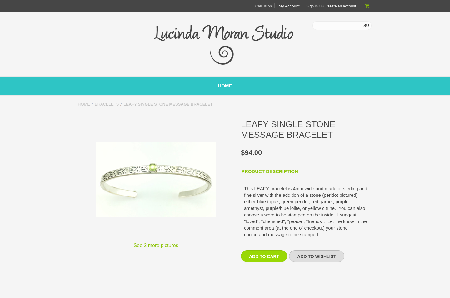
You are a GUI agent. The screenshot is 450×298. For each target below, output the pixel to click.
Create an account (340, 6)
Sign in (312, 6)
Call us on (263, 6)
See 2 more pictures (155, 245)
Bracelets (107, 104)
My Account (288, 6)
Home (84, 104)
